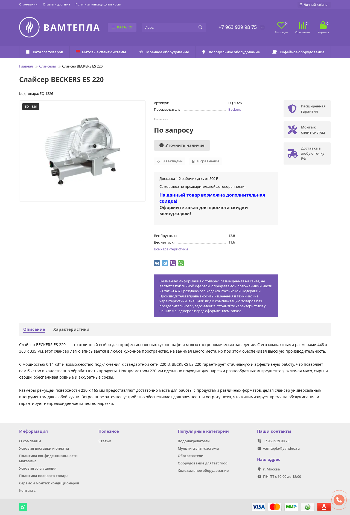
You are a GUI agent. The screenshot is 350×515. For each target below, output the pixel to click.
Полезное (108, 431)
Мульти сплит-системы (198, 448)
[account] (314, 5)
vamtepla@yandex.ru (281, 448)
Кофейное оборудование (298, 51)
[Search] (174, 27)
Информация (33, 431)
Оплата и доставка (56, 4)
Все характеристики (171, 249)
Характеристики (71, 329)
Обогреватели (190, 455)
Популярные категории (203, 431)
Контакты (28, 490)
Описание (34, 329)
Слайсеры (47, 66)
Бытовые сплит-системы (101, 51)
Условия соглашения (37, 468)
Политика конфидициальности (98, 4)
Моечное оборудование (164, 51)
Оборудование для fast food (203, 463)
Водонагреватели (194, 440)
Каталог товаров (44, 51)
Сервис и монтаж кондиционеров (49, 483)
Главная (26, 66)
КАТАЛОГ (122, 27)
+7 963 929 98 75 (237, 27)
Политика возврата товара (44, 475)
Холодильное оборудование (231, 51)
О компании (28, 4)
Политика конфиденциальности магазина (48, 458)
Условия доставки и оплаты (44, 448)
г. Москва (271, 469)
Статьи (104, 440)
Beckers (234, 109)
